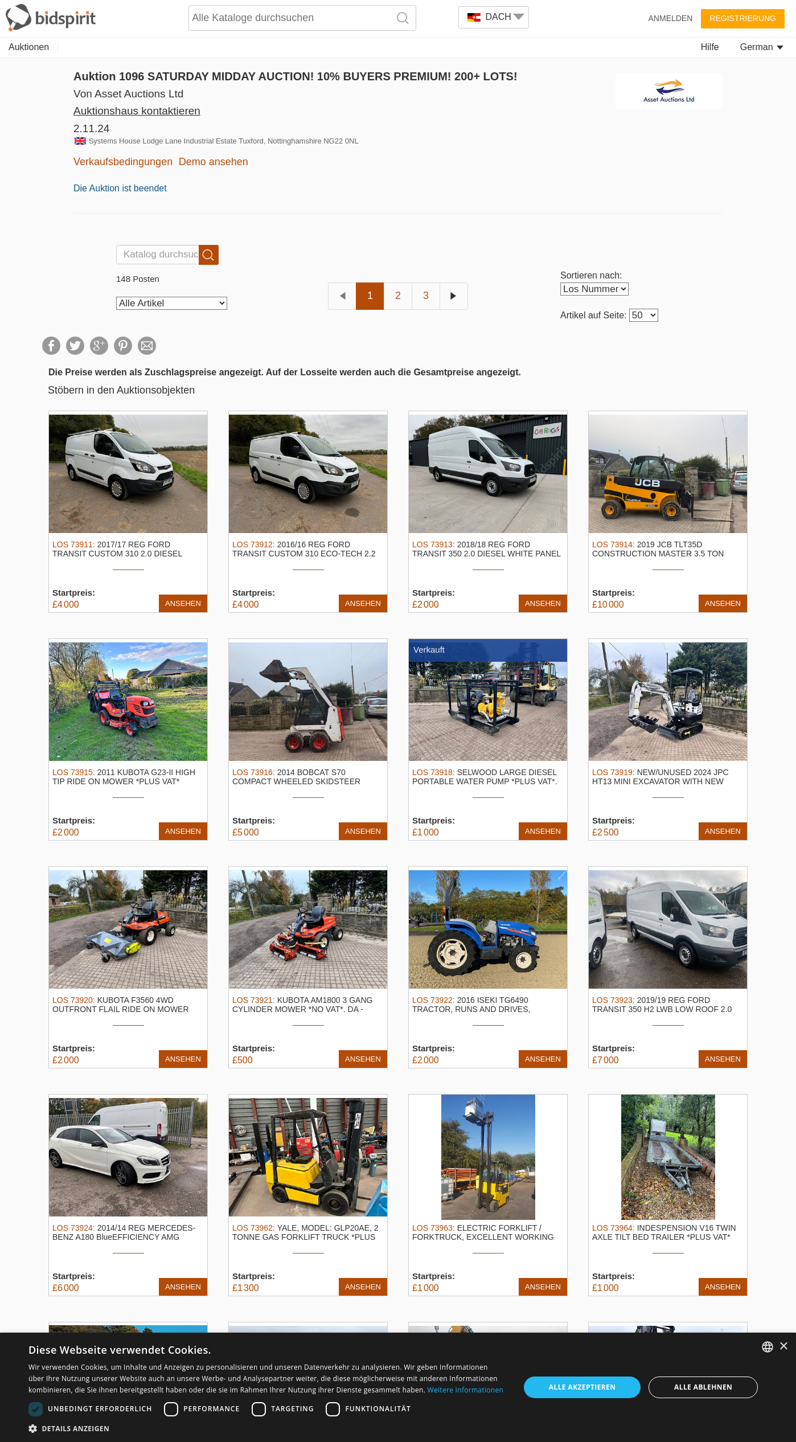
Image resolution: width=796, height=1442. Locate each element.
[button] (266, 1428)
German (761, 47)
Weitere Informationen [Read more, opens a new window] (466, 1390)
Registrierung (742, 18)
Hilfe (710, 47)
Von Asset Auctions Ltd (128, 94)
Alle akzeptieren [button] (582, 1387)
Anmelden (671, 18)
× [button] (783, 1346)
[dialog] (398, 1387)
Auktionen (29, 47)
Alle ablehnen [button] (703, 1387)
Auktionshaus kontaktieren (136, 111)
